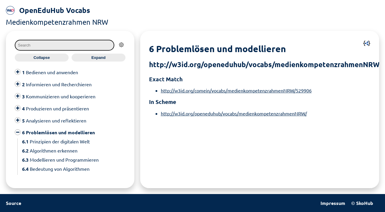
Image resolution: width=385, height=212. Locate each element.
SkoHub (364, 203)
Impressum (332, 203)
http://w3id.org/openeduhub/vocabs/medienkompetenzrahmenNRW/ (234, 113)
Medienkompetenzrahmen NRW (57, 22)
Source (13, 203)
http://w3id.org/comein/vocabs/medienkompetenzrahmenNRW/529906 (236, 90)
